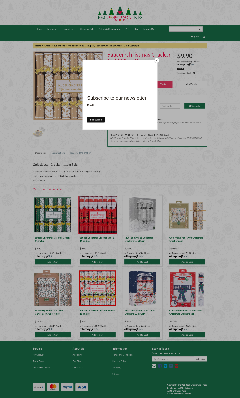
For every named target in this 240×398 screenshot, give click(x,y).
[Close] (156, 60)
